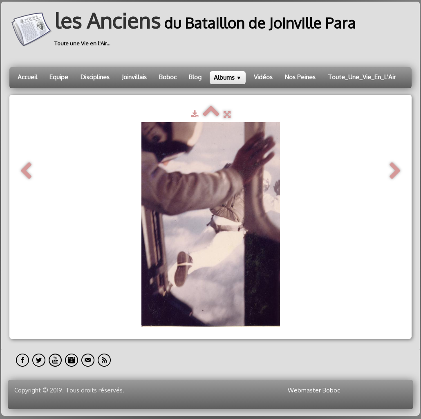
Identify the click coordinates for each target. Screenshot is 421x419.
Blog (195, 77)
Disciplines (95, 77)
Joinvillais (134, 77)
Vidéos (263, 77)
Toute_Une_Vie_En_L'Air (362, 77)
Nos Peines (300, 77)
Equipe (58, 77)
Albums (228, 77)
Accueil (27, 77)
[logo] (185, 29)
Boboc (168, 77)
